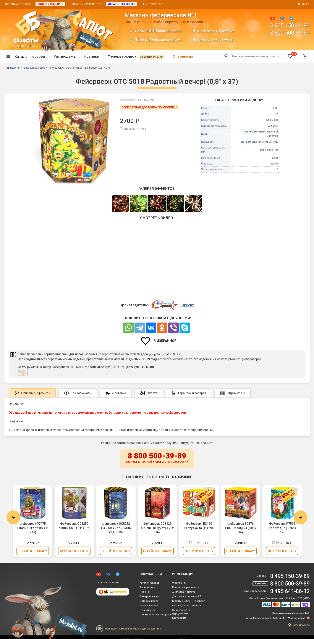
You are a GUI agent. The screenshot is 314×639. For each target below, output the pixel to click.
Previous (13, 517)
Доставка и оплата (17, 4)
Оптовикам (183, 56)
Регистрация (147, 610)
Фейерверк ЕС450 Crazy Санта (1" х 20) (199, 526)
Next (301, 517)
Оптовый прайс (149, 601)
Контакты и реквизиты (85, 4)
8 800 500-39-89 (290, 33)
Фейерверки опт (153, 4)
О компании (179, 582)
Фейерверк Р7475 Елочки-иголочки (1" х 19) (32, 528)
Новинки (91, 56)
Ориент (187, 305)
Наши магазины (149, 605)
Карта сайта (179, 617)
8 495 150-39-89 (290, 26)
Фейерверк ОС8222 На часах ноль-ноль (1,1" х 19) (116, 528)
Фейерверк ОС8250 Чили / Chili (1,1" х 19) (74, 526)
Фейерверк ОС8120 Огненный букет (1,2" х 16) (157, 528)
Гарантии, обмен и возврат (188, 601)
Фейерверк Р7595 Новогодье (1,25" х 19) (282, 528)
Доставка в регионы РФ (187, 596)
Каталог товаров (150, 582)
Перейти (32, 551)
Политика (159, 614)
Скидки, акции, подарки (186, 605)
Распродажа (64, 56)
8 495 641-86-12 (290, 591)
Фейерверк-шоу (136, 56)
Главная (13, 67)
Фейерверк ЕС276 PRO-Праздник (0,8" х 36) (240, 528)
